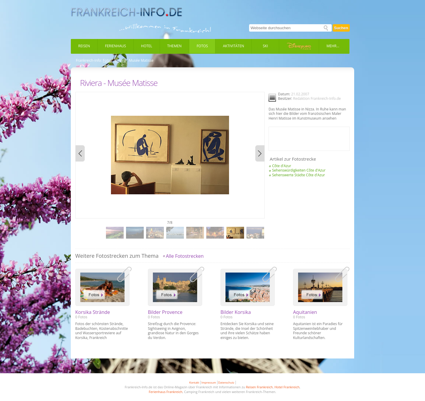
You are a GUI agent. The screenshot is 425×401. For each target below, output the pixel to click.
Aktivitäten (233, 45)
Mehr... (332, 45)
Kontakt (194, 382)
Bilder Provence (165, 312)
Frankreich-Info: (89, 60)
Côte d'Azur (281, 165)
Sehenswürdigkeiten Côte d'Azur (299, 170)
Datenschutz (226, 382)
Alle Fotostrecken (185, 256)
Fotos (202, 45)
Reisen (84, 45)
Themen (174, 45)
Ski (265, 45)
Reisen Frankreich (259, 387)
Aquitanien (305, 312)
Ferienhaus (115, 45)
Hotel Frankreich (287, 387)
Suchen (341, 28)
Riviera (120, 60)
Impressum (209, 382)
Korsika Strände (92, 312)
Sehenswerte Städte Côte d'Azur (298, 174)
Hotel (146, 45)
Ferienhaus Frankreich (165, 391)
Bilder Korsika (235, 312)
